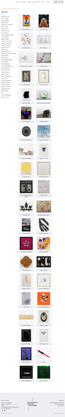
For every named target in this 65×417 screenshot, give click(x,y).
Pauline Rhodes (5, 82)
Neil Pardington (5, 64)
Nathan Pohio (5, 74)
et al (2, 93)
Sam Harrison (5, 33)
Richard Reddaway (6, 80)
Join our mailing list (5, 408)
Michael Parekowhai (7, 66)
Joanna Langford (6, 45)
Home (17, 1)
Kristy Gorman (5, 31)
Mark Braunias (5, 16)
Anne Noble (4, 62)
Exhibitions (23, 1)
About (42, 1)
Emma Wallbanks (6, 95)
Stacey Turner (5, 97)
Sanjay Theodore (6, 86)
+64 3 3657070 (8, 402)
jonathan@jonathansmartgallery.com (10, 407)
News (38, 1)
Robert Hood (4, 39)
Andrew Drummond (7, 24)
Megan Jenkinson (6, 43)
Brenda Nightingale (6, 59)
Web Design (56, 413)
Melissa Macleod (5, 51)
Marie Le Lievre (5, 47)
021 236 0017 (8, 404)
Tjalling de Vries (5, 88)
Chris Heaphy (5, 37)
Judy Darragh (5, 20)
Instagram (5, 410)
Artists (29, 1)
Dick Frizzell (4, 26)
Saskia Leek (4, 49)
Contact (48, 1)
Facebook (2, 410)
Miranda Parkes (5, 68)
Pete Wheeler (5, 91)
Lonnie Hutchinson (6, 41)
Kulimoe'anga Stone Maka (8, 53)
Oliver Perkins (5, 72)
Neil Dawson (4, 22)
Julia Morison (5, 57)
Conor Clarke (4, 18)
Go (62, 2)
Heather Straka (5, 84)
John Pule (4, 78)
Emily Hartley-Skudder (7, 35)
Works (34, 1)
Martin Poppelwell (6, 76)
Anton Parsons (5, 70)
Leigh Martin (4, 55)
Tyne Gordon (5, 28)
